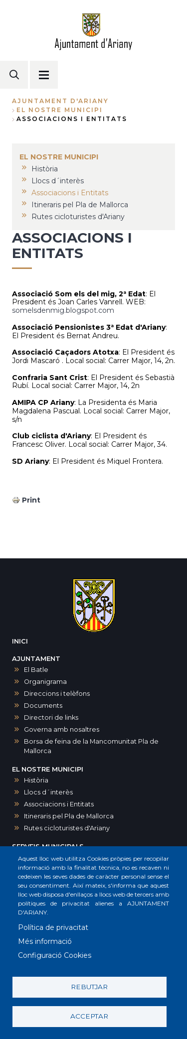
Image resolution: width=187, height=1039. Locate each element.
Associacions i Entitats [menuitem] (69, 192)
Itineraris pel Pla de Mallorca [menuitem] (79, 204)
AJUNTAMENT (36, 658)
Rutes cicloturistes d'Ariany (67, 828)
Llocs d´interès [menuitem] (57, 180)
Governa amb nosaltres (61, 729)
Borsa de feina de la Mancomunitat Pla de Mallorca (91, 746)
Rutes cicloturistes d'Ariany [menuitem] (78, 216)
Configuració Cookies (54, 955)
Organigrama (45, 681)
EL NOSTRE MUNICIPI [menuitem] (58, 156)
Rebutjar (89, 987)
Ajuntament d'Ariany (60, 101)
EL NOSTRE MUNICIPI (59, 110)
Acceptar (89, 1016)
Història (36, 780)
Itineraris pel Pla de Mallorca (69, 816)
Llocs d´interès (48, 792)
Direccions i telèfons (57, 693)
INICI (20, 641)
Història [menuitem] (44, 168)
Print (31, 500)
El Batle (36, 669)
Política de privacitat (53, 927)
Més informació (45, 941)
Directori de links (51, 717)
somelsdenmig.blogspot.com (63, 310)
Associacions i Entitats (59, 804)
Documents (43, 705)
